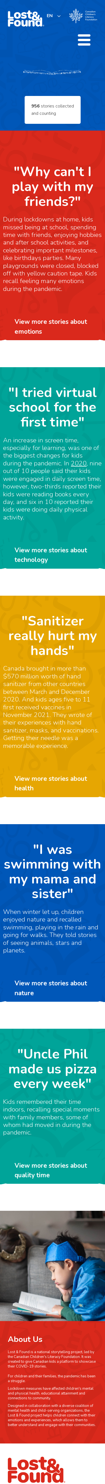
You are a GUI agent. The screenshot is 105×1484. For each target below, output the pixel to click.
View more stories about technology (51, 555)
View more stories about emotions (51, 326)
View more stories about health (51, 783)
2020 (79, 463)
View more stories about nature (51, 988)
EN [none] (50, 16)
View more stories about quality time (51, 1170)
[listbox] (54, 16)
